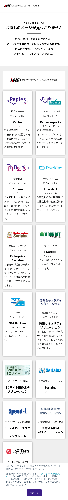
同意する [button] (34, 493)
